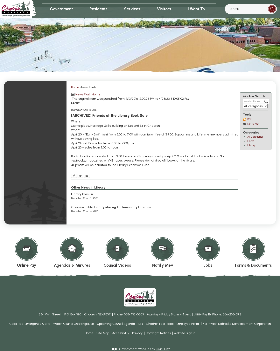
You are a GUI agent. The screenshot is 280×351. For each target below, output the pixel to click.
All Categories (255, 130)
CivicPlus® (163, 342)
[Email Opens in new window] (87, 169)
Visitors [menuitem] (164, 8)
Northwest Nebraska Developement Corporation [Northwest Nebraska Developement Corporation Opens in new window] (237, 317)
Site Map (102, 326)
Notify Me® (253, 117)
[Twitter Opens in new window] (80, 169)
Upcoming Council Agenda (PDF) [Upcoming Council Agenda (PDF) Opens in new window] (120, 317)
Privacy (137, 326)
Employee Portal (188, 317)
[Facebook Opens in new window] (74, 169)
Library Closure (82, 187)
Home (75, 80)
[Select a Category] (255, 100)
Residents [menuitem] (98, 8)
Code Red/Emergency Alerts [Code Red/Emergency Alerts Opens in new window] (29, 317)
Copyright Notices (158, 326)
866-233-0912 (232, 308)
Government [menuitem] (61, 8)
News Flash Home (88, 88)
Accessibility (120, 326)
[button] (272, 9)
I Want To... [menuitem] (198, 8)
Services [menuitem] (132, 8)
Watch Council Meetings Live (73, 317)
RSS (249, 112)
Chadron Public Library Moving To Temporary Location (111, 200)
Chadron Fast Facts (159, 317)
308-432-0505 (134, 308)
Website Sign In (184, 326)
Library (251, 138)
